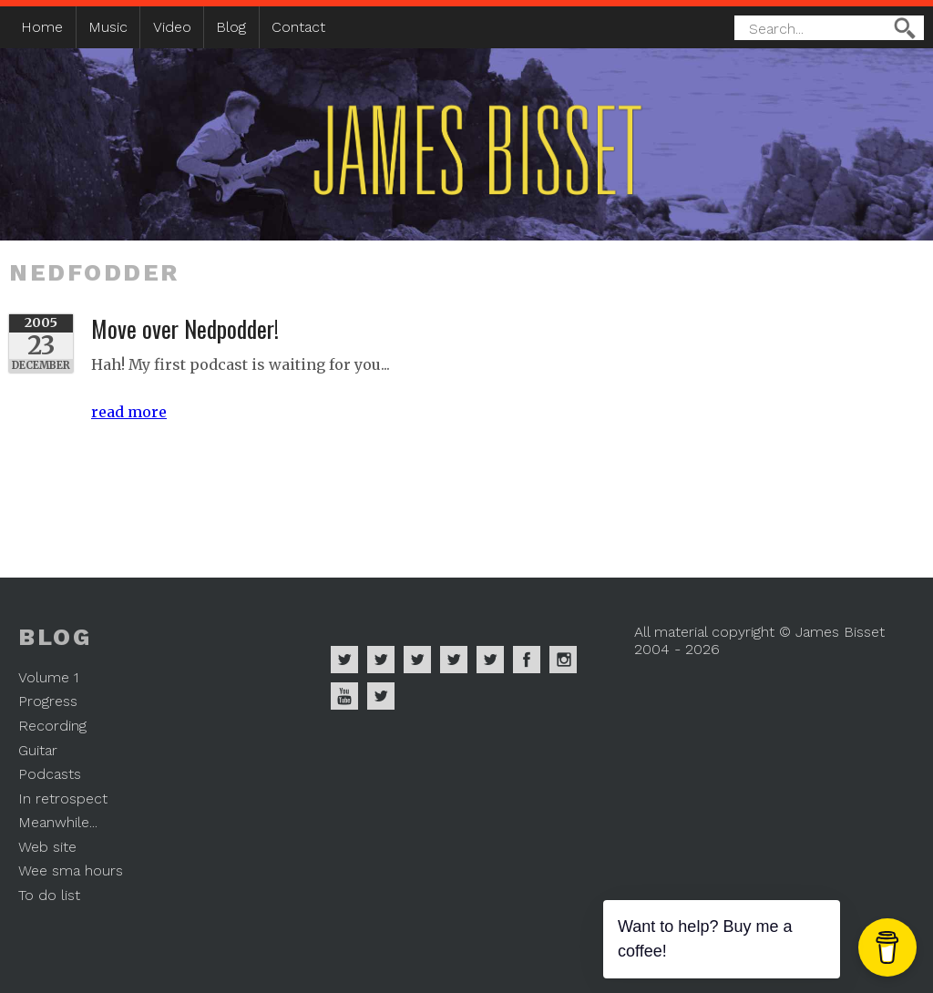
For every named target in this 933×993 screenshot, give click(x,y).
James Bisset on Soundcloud (453, 659)
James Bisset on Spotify (344, 659)
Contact (298, 27)
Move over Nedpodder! (185, 328)
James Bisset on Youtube (344, 696)
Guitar (37, 750)
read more (129, 412)
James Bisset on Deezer (417, 659)
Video (172, 27)
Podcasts (49, 774)
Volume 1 (48, 677)
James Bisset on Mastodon (381, 696)
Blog (231, 27)
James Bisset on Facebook (526, 659)
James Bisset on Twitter (490, 659)
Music (108, 27)
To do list (49, 895)
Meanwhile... (57, 822)
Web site (47, 846)
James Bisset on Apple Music (381, 659)
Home (42, 27)
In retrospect (63, 798)
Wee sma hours (70, 870)
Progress (47, 701)
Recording (52, 725)
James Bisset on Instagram (563, 659)
